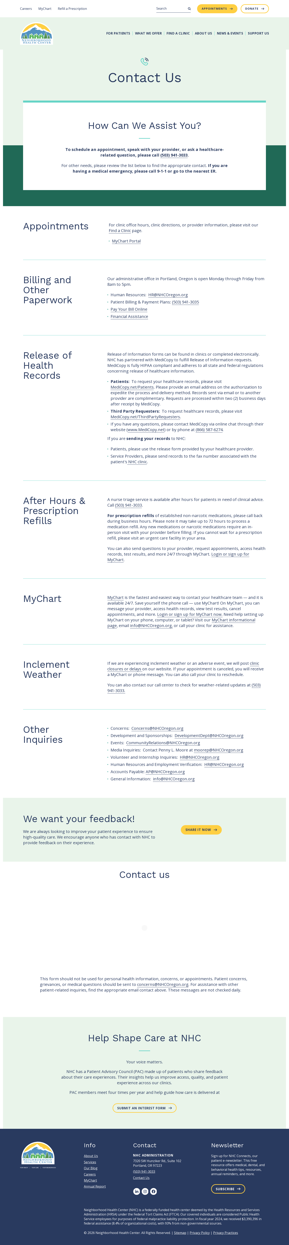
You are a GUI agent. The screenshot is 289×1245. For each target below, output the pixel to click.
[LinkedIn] (136, 1191)
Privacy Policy (200, 1233)
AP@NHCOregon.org (165, 771)
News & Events (230, 33)
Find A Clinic (178, 33)
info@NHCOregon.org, (151, 625)
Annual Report (95, 1186)
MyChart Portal (126, 241)
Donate (251, 8)
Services (90, 1162)
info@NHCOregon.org (174, 779)
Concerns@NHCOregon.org (157, 728)
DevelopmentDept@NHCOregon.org (209, 735)
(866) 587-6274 (209, 429)
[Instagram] (144, 1191)
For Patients (118, 33)
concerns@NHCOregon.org (162, 984)
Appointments (214, 8)
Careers (26, 8)
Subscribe (225, 1189)
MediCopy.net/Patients (132, 387)
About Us (203, 33)
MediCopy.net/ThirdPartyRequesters (145, 416)
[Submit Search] (189, 8)
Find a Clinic (120, 230)
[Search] (173, 8)
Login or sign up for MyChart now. (190, 614)
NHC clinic (137, 461)
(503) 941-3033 (174, 155)
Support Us (258, 33)
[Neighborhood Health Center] (36, 33)
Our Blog (91, 1168)
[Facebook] (153, 1191)
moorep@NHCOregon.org (218, 750)
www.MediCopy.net (146, 429)
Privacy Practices (225, 1233)
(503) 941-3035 (185, 302)
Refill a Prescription (72, 8)
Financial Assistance (129, 316)
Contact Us (141, 1178)
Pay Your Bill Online (129, 309)
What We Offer (148, 33)
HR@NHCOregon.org (168, 294)
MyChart (44, 8)
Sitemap (180, 1233)
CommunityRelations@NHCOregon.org (163, 742)
